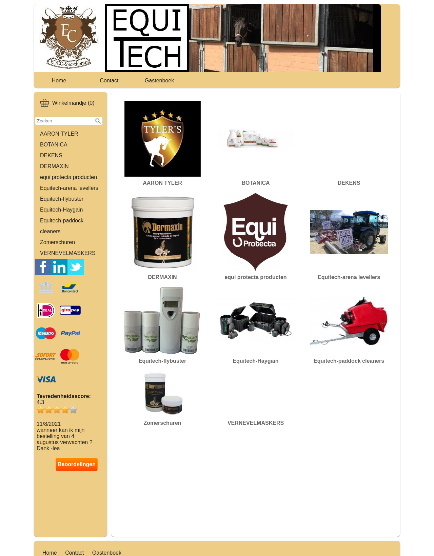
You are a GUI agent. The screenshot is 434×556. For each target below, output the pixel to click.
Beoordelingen (77, 464)
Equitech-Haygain (61, 210)
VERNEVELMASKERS (68, 253)
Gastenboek (159, 80)
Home (59, 80)
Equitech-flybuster (61, 199)
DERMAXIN (54, 166)
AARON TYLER (59, 134)
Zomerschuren (57, 242)
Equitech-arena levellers (69, 188)
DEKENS (51, 155)
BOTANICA (53, 144)
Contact (109, 80)
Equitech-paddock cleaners (61, 226)
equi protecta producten (68, 177)
